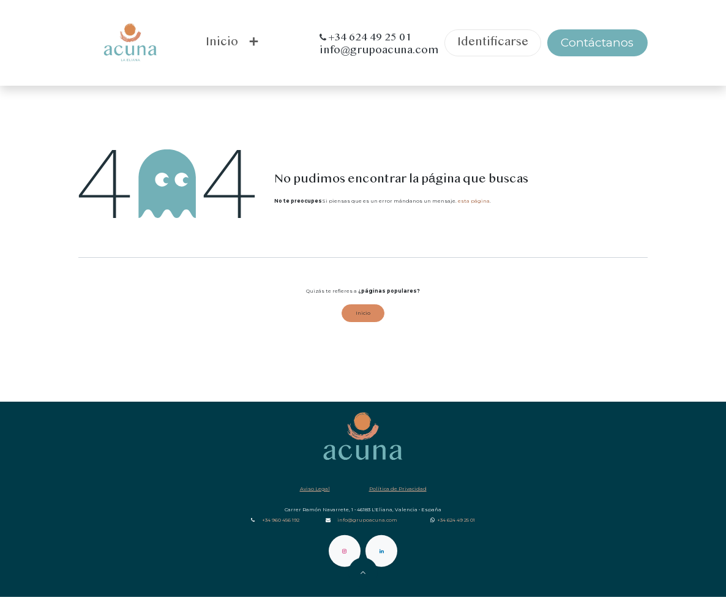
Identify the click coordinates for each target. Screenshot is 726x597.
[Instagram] (345, 551)
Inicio (363, 313)
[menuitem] (222, 43)
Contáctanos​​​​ (597, 43)
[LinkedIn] (381, 551)
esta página (474, 201)
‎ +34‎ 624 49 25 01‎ (455, 520)
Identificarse (492, 42)
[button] (363, 572)
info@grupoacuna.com (367, 520)
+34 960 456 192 (280, 520)
